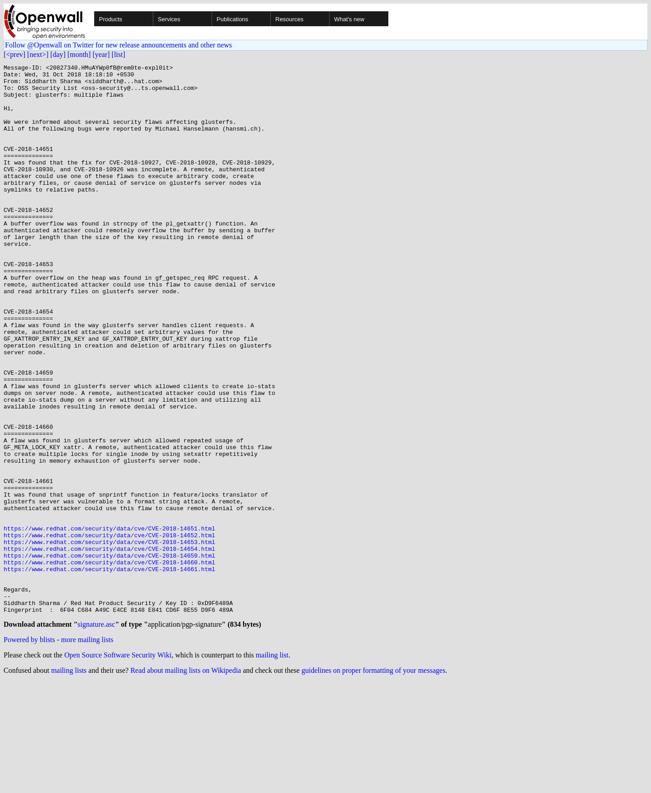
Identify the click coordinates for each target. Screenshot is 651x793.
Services (169, 19)
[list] (118, 54)
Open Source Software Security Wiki (117, 766)
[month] (79, 54)
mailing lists (69, 781)
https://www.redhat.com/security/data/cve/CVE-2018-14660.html (109, 662)
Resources (289, 19)
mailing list (272, 766)
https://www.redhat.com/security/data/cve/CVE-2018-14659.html (109, 654)
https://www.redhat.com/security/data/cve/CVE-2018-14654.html (109, 646)
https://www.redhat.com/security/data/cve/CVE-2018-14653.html (109, 638)
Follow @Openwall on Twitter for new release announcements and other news (118, 45)
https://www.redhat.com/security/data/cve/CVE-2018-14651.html (109, 622)
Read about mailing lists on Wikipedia (185, 781)
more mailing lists (87, 751)
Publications (232, 19)
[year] (101, 54)
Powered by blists (29, 751)
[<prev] (14, 54)
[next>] (37, 54)
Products (110, 19)
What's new (349, 19)
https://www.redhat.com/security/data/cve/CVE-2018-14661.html (109, 670)
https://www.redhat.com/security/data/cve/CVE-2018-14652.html (109, 630)
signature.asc (96, 735)
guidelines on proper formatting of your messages (373, 781)
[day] (58, 54)
